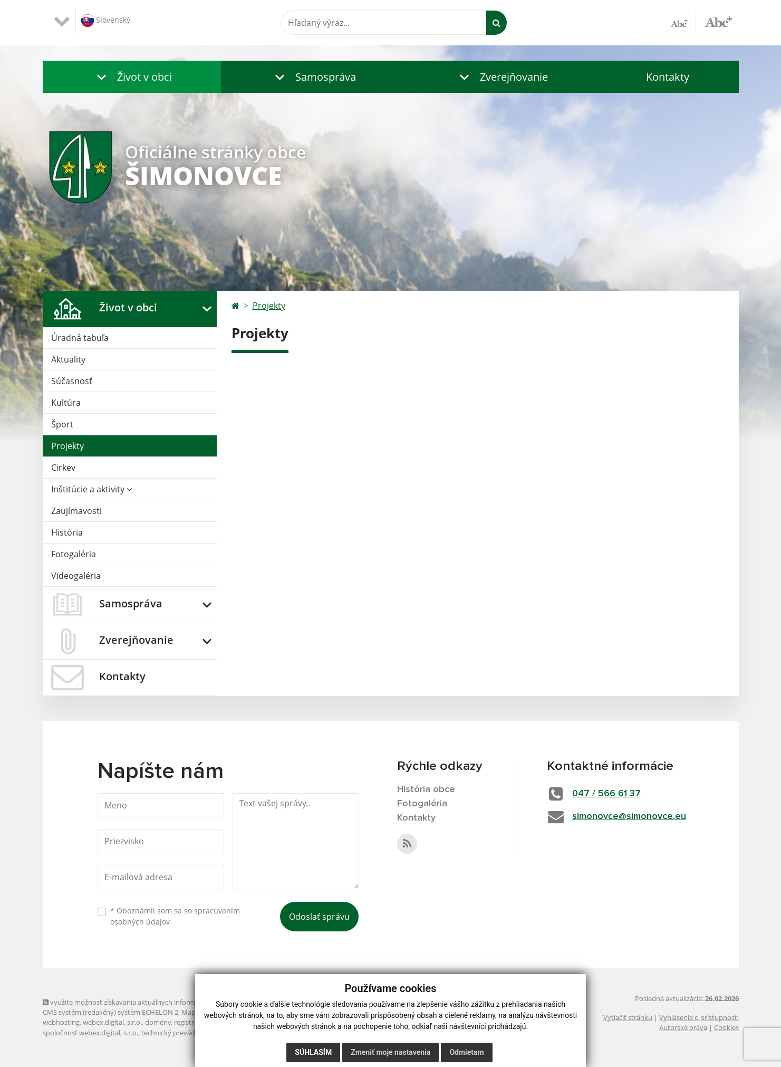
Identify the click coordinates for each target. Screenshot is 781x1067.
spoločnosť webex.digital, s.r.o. (90, 1032)
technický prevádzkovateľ (181, 1032)
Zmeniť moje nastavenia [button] (390, 1052)
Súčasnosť (71, 381)
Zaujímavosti (76, 511)
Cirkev (63, 467)
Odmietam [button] (466, 1052)
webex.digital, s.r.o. (112, 1022)
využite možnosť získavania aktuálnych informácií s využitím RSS (147, 1002)
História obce (426, 789)
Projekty (67, 446)
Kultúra (66, 402)
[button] (132, 77)
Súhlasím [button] (313, 1052)
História (67, 532)
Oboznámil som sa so (175, 916)
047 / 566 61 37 (606, 793)
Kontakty (667, 77)
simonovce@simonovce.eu (629, 816)
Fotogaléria (73, 554)
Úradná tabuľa (80, 338)
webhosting (61, 1022)
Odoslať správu (319, 916)
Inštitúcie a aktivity (91, 489)
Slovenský (105, 20)
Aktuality (68, 359)
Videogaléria (76, 576)
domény (158, 1022)
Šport (62, 424)
